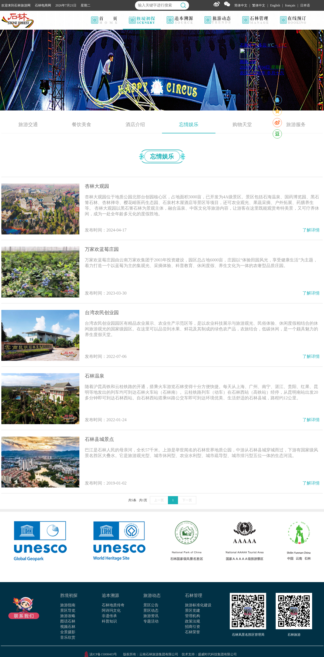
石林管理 (193, 595)
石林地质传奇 (113, 605)
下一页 (187, 500)
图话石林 (67, 621)
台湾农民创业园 (102, 312)
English (275, 5)
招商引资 (192, 627)
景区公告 (150, 605)
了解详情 (311, 230)
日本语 (305, 5)
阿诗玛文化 (111, 610)
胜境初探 (68, 595)
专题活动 (150, 621)
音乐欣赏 (67, 637)
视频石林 (67, 627)
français (290, 5)
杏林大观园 (97, 186)
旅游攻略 (67, 616)
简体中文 (240, 5)
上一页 (159, 500)
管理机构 (192, 616)
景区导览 (67, 610)
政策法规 (192, 621)
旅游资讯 (150, 616)
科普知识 (109, 621)
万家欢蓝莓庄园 (102, 249)
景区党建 (192, 610)
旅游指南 (67, 605)
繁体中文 (258, 5)
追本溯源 (110, 595)
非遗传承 (109, 616)
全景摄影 (67, 632)
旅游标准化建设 (198, 605)
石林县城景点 (99, 439)
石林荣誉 (192, 632)
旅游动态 (152, 595)
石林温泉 (94, 376)
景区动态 (150, 610)
